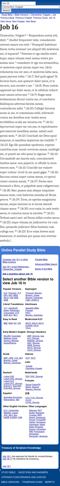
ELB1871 (8, 386)
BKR (39, 415)
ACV (11, 315)
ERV (6, 295)
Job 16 (52, 18)
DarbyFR (36, 385)
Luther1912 (9, 381)
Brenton (38, 293)
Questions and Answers (33, 472)
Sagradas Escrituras (13, 397)
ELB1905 (17, 386)
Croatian (33, 415)
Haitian (32, 422)
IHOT (28, 313)
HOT (28, 358)
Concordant (9, 313)
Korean (32, 429)
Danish (32, 418)
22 (16, 231)
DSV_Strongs (36, 377)
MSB (6, 300)
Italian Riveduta (36, 427)
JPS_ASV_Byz (10, 415)
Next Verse (6, 21)
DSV (28, 377)
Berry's (50, 482)
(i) (26, 35)
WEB (15, 295)
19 (18, 208)
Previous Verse (40, 18)
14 (17, 167)
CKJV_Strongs (34, 350)
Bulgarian (40, 413)
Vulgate (29, 366)
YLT (19, 293)
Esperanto (40, 418)
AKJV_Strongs (34, 348)
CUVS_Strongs (33, 402)
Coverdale (16, 336)
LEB (11, 298)
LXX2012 (34, 300)
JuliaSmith (13, 308)
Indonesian (34, 425)
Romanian (33, 436)
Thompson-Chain (32, 482)
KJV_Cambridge (11, 410)
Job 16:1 (7, 456)
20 (45, 212)
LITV (17, 313)
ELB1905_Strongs (12, 388)
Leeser (15, 413)
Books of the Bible (43, 269)
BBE (6, 323)
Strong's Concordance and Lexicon (23, 477)
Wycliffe (7, 336)
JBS (17, 400)
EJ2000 (13, 418)
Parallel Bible (41, 260)
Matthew (7, 338)
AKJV (6, 298)
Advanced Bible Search (46, 264)
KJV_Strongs (33, 338)
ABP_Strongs (33, 336)
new (42, 336)
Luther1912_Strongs (13, 384)
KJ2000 (29, 326)
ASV (10, 295)
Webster (7, 413)
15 (49, 171)
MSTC (28, 323)
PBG (31, 432)
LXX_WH (18, 358)
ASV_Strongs (33, 343)
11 (16, 135)
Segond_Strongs (33, 389)
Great (14, 338)
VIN (19, 323)
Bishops (15, 341)
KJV (5, 293)
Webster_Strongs (35, 341)
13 (48, 153)
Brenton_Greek (32, 295)
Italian (42, 425)
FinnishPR (41, 420)
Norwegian (34, 434)
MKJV (35, 323)
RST (40, 410)
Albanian (33, 410)
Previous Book (7, 18)
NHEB (6, 418)
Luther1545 (9, 377)
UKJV (36, 326)
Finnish (32, 420)
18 (10, 199)
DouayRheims (10, 343)
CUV (28, 398)
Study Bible (7, 15)
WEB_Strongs (33, 345)
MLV (15, 315)
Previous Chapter (24, 18)
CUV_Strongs (36, 398)
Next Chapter (18, 21)
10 (44, 121)
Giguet (29, 385)
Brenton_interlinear (34, 298)
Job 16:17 (7, 459)
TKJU (28, 328)
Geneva (7, 341)
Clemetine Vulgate (34, 369)
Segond (35, 387)
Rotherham (15, 310)
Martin (28, 387)
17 (1, 190)
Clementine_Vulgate (40, 15)
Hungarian (41, 422)
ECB (6, 315)
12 (56, 140)
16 (28, 181)
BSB (16, 298)
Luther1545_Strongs (13, 379)
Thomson (12, 293)
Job (54, 15)
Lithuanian (41, 429)
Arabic (32, 413)
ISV (15, 323)
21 (1, 222)
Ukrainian (43, 436)
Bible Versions (21, 15)
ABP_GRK (8, 358)
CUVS (28, 400)
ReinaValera (9, 400)
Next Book (31, 21)
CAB (28, 300)
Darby (6, 310)
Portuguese (39, 432)
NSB (10, 323)
